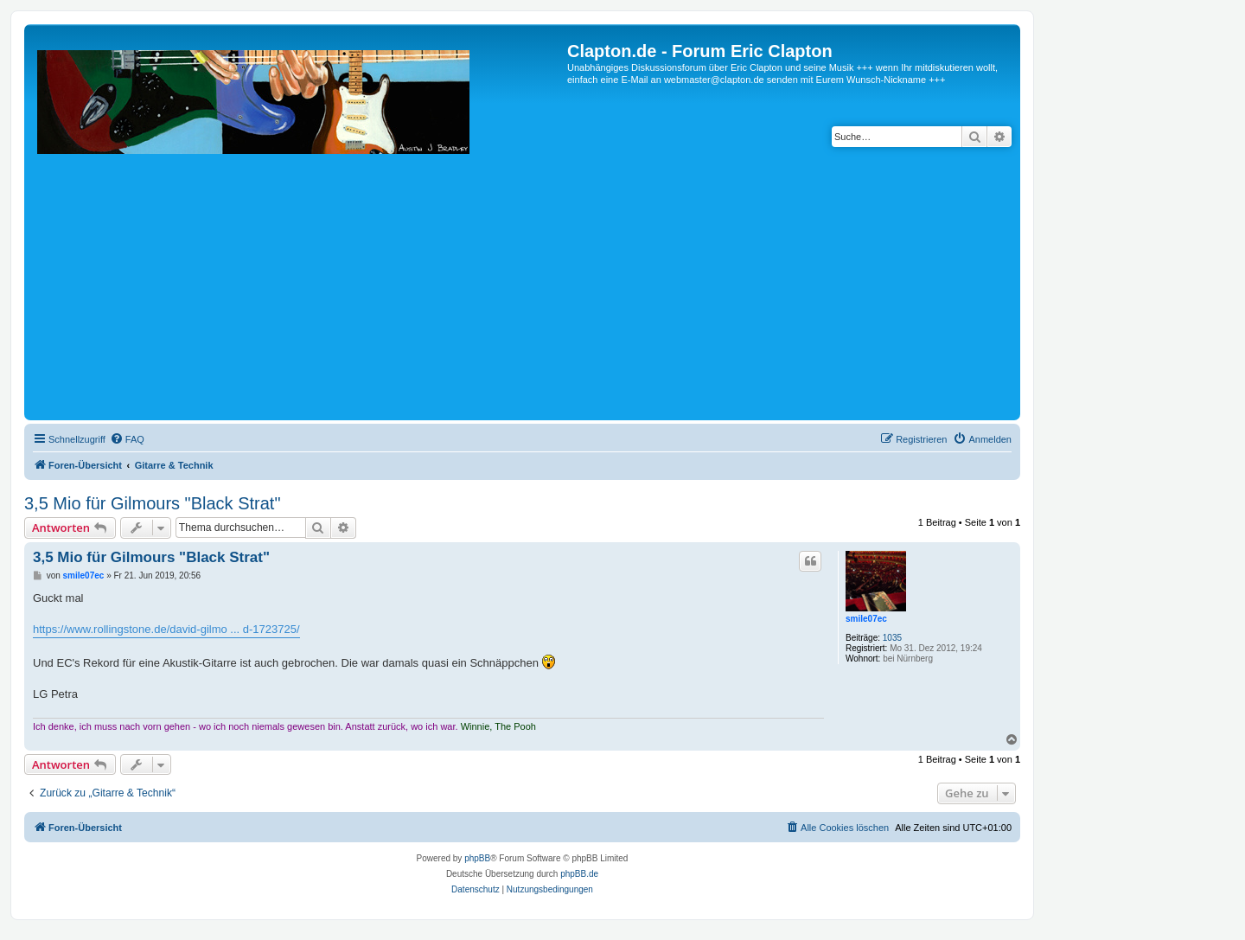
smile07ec (866, 618)
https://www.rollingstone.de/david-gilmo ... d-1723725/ (166, 629)
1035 (892, 638)
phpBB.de (579, 874)
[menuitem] (127, 439)
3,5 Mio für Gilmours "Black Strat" (152, 503)
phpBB (477, 858)
